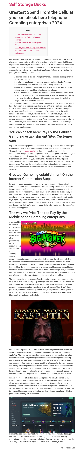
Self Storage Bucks (27, 4)
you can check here (29, 151)
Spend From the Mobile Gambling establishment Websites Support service (28, 37)
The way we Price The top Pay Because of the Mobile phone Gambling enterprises (30, 50)
